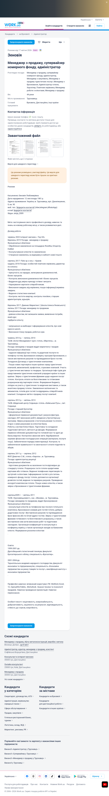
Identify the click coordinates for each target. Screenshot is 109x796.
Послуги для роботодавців (16, 784)
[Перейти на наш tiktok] (52, 776)
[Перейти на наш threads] (33, 776)
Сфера (16, 708)
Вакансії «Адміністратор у (22, 749)
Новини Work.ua (57, 784)
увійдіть (37, 126)
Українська (10, 776)
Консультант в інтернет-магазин (18, 657)
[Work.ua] (12, 25)
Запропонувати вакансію (21, 42)
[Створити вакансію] (75, 25)
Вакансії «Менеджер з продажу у (25, 758)
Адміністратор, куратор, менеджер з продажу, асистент (29, 649)
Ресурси (70, 784)
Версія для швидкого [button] (23, 164)
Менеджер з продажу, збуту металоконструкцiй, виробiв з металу (33, 642)
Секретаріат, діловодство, (19, 696)
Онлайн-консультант (13, 664)
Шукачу (100, 19)
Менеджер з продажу (14, 672)
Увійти (99, 26)
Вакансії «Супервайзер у (21, 754)
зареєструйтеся (15, 129)
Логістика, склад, (15, 725)
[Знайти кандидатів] (54, 25)
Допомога (80, 784)
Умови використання (14, 788)
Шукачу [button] (97, 776)
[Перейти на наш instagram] (39, 776)
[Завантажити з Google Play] (80, 776)
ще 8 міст (24, 645)
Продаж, (14, 713)
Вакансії (14, 763)
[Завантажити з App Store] (64, 776)
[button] (89, 25)
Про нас (34, 784)
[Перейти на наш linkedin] (46, 776)
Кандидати (51, 696)
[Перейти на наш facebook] (27, 776)
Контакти (44, 784)
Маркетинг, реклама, (16, 729)
